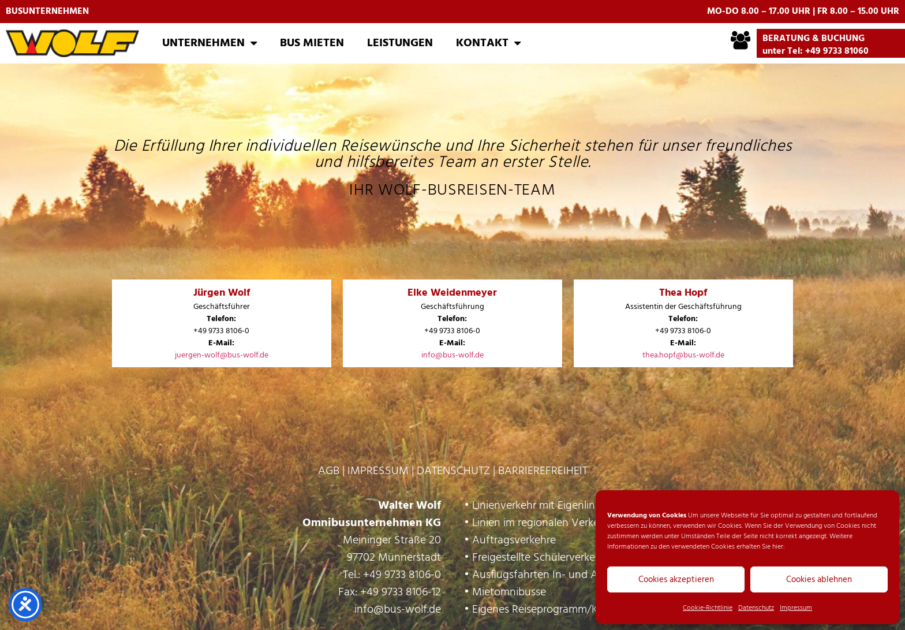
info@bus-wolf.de (452, 355)
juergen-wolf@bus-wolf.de (221, 355)
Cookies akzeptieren (676, 580)
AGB (328, 471)
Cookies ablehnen (819, 580)
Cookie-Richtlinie (707, 608)
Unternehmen (209, 43)
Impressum (796, 608)
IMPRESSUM (378, 471)
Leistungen (400, 43)
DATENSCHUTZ (453, 471)
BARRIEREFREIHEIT (543, 471)
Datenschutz (756, 608)
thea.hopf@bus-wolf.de (683, 355)
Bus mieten (312, 43)
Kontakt (488, 43)
